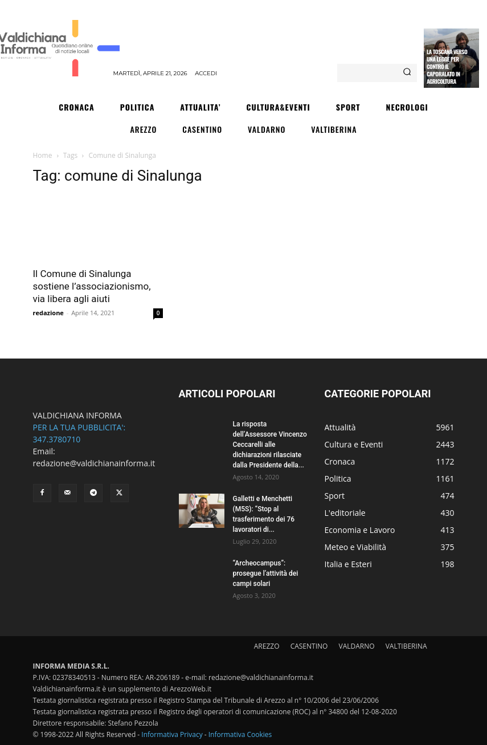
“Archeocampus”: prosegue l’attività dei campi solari (265, 573)
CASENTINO (309, 646)
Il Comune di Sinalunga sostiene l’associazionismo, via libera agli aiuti (92, 286)
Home (42, 155)
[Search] (407, 73)
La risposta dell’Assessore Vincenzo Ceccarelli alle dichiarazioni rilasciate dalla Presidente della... (270, 444)
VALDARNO (357, 646)
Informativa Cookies (240, 734)
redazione (48, 312)
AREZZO (267, 646)
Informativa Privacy (171, 734)
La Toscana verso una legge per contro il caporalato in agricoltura (447, 66)
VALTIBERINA (406, 646)
